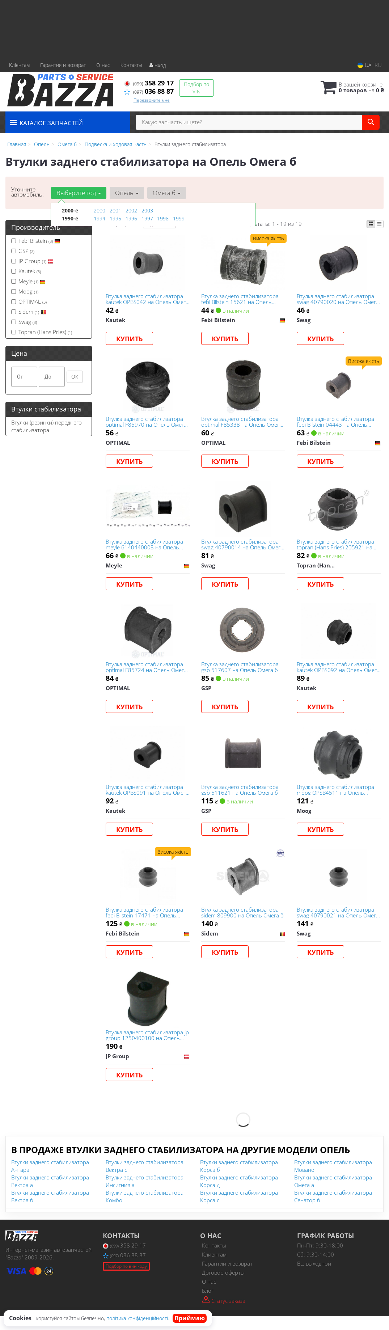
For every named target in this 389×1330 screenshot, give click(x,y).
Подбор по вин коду (126, 1280)
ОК (74, 376)
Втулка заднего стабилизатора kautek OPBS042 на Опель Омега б (145, 299)
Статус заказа (223, 1314)
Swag (24, 321)
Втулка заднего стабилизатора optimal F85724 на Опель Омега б (146, 673)
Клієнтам (19, 65)
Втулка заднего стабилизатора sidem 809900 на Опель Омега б (241, 923)
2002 (131, 210)
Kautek (26, 271)
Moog (24, 291)
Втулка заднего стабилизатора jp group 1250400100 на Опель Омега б (146, 1047)
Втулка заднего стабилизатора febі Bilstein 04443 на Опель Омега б (336, 424)
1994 (99, 218)
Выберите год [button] (78, 193)
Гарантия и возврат (63, 65)
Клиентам (214, 1268)
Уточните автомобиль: (27, 192)
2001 (115, 210)
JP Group (32, 261)
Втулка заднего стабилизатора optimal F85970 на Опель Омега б (146, 424)
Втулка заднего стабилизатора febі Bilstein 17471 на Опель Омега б (145, 923)
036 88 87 (149, 91)
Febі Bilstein (35, 240)
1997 (147, 218)
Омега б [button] (165, 193)
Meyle (28, 281)
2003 (147, 210)
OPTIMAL (29, 301)
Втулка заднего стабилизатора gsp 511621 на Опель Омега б (240, 798)
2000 (99, 210)
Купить (130, 339)
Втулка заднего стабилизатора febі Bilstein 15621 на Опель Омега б (240, 299)
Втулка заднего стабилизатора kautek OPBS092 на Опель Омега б (336, 673)
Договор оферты (223, 1286)
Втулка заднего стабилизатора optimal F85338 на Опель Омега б (242, 424)
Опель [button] (126, 193)
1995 (115, 218)
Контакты (131, 65)
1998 (163, 218)
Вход (157, 65)
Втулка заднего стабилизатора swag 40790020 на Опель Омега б (338, 299)
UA (364, 65)
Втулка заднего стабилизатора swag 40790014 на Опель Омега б (243, 548)
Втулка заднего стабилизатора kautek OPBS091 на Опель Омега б (145, 798)
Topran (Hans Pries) (41, 331)
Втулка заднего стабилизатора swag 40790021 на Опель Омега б (338, 923)
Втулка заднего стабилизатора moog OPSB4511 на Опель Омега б (336, 798)
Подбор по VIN (196, 88)
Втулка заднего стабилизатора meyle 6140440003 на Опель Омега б (145, 548)
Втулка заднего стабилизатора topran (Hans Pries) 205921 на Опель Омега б (336, 548)
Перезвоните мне (152, 100)
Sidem (28, 311)
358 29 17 (149, 83)
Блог (207, 1304)
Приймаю (189, 1318)
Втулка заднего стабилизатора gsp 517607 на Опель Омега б (240, 673)
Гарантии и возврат (227, 1277)
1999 (179, 218)
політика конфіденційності (137, 1318)
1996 (131, 218)
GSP (22, 250)
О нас (103, 65)
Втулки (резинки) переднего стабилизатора (46, 426)
